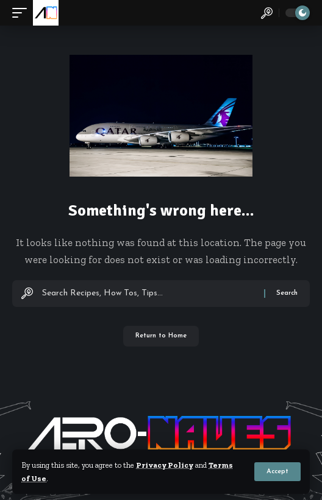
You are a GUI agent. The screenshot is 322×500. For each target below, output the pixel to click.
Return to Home (161, 336)
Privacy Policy (164, 465)
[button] (277, 471)
